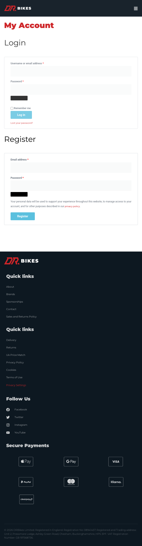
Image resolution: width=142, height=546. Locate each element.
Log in (21, 115)
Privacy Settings (16, 385)
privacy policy (72, 206)
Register (22, 216)
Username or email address (32, 63)
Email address (25, 159)
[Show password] (19, 98)
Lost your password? (22, 123)
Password (22, 81)
